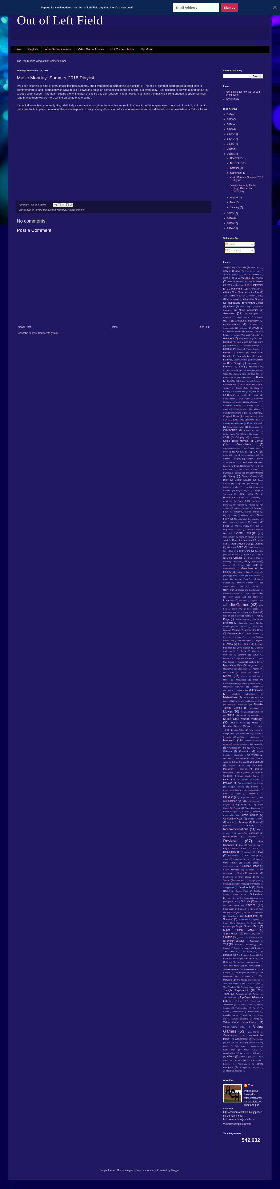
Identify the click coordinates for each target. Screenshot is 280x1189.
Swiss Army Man (252, 934)
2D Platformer (255, 285)
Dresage (255, 483)
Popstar (236, 808)
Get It (229, 547)
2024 (230, 124)
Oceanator (244, 751)
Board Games (229, 377)
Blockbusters (229, 370)
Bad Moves (242, 342)
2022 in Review (254, 278)
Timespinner (241, 994)
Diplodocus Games (232, 473)
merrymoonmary (146, 1170)
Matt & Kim (246, 676)
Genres (259, 543)
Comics (259, 440)
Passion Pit (229, 783)
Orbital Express (239, 762)
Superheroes (230, 933)
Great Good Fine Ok (253, 554)
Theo (251, 1085)
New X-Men (254, 730)
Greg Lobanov (252, 561)
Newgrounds (229, 733)
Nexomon (244, 733)
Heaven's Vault (241, 579)
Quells (251, 819)
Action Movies (233, 299)
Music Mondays (58, 209)
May (233, 202)
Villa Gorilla (253, 1032)
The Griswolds (249, 969)
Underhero (238, 1011)
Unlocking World (230, 1015)
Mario (256, 668)
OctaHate (238, 755)
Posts (230, 244)
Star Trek (259, 901)
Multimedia (258, 712)
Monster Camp (240, 701)
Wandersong (241, 1039)
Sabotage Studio (241, 859)
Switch (227, 937)
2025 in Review (235, 285)
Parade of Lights (250, 779)
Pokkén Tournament (251, 801)
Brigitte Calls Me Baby (247, 388)
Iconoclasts (229, 600)
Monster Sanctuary (237, 704)
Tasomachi (254, 941)
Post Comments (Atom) (45, 333)
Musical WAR (238, 723)
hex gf (243, 586)
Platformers (253, 794)
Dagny (237, 458)
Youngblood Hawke (249, 1067)
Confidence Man (252, 448)
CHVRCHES (230, 430)
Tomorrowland (229, 997)
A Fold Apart (254, 289)
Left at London (244, 640)
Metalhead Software (233, 687)
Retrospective (230, 836)
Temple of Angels (242, 948)
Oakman (227, 751)
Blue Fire (255, 374)
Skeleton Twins (239, 884)
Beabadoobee (244, 356)
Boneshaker (246, 377)
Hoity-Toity (228, 589)
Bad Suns (258, 342)
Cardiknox (258, 399)
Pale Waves (243, 772)
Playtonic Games (248, 797)
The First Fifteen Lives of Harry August (241, 966)
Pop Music (241, 804)
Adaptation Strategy (253, 299)
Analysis (229, 313)
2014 (230, 228)
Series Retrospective (248, 873)
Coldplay (240, 437)
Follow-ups (253, 522)
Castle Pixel (253, 405)
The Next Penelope (232, 983)
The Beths (249, 958)
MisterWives (230, 697)
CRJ (255, 451)
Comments (233, 250)
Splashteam (232, 898)
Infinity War (237, 609)
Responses (253, 833)
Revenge (252, 836)
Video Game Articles (91, 49)
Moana (246, 697)
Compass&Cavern (231, 448)
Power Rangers (230, 811)
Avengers (228, 338)
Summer (80, 209)
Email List (243, 497)
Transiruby (255, 1001)
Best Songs (234, 363)
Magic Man (253, 665)
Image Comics (256, 600)
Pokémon (231, 800)
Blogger (175, 1170)
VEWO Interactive (240, 1019)
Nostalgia (258, 744)
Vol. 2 (245, 1035)
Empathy (256, 497)
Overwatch (228, 772)
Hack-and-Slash (243, 572)
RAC (260, 818)
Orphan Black (236, 765)
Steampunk (228, 909)
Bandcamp (232, 345)
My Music (147, 49)
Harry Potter (254, 575)
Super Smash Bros (247, 926)
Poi (261, 797)
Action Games (256, 295)
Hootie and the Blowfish (249, 590)
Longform (242, 655)
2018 (230, 153)
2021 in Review (231, 278)
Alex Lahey (245, 306)
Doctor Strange (243, 480)
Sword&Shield (257, 937)
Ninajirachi (254, 737)
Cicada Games (251, 430)
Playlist (71, 209)
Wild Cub (240, 1046)
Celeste (256, 409)
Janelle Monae (242, 619)
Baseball (227, 349)
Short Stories (245, 877)
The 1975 (228, 951)
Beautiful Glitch (241, 360)
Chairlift (256, 412)
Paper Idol (229, 779)
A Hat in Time (230, 292)
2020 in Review (250, 274)
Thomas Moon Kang (250, 987)
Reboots (249, 825)
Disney (231, 476)
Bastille (227, 352)
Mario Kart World (250, 672)
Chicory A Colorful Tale (233, 423)
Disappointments (254, 472)
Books (259, 377)
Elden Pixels (246, 494)
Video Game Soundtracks (239, 1022)
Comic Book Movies (235, 440)
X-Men (230, 1056)
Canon (255, 395)
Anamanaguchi (251, 313)
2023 (230, 129)
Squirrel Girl (231, 901)
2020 (230, 144)
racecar (230, 822)
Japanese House (247, 623)
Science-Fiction (250, 866)
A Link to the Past (250, 292)
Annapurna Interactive (247, 320)
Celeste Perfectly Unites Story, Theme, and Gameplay (242, 188)
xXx (253, 1057)
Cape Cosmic (229, 399)
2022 (230, 134)
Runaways (233, 855)
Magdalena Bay (232, 665)
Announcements (231, 324)
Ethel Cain (228, 501)
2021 (230, 139)
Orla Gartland (256, 762)
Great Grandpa (234, 557)
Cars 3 (257, 402)
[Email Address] (196, 7)
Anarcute (227, 317)
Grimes (241, 565)
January (235, 207)
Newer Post (24, 327)
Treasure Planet (245, 1005)
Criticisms (241, 451)
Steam (250, 905)
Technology (251, 944)
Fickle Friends (252, 511)
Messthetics (254, 683)
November (236, 163)
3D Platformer (235, 288)
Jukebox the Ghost (253, 630)
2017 (230, 213)
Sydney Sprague (235, 940)
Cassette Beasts (232, 405)
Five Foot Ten (247, 515)
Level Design (244, 647)
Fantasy (236, 511)
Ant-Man (253, 324)
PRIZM (256, 811)
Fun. (239, 529)
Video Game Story (234, 1027)
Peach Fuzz (257, 783)
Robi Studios (254, 845)
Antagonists (228, 328)
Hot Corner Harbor (122, 49)
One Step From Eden (244, 758)
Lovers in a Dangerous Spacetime (238, 658)
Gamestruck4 (229, 537)
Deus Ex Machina (249, 469)
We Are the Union (235, 1042)
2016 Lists (255, 267)
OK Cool (227, 758)
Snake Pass (242, 891)
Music (46, 209)
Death (237, 466)
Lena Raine (244, 644)
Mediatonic (241, 680)
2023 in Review (235, 281)
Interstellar (228, 612)
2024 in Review (255, 281)
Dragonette (240, 483)
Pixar (238, 794)
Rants (256, 822)
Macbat (241, 662)
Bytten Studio (256, 391)
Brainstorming (229, 384)
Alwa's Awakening (248, 310)
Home (17, 49)
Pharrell (254, 787)
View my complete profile (237, 1123)
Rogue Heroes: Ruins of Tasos (240, 848)
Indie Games (237, 604)
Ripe (241, 845)
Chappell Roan (231, 416)
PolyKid (226, 804)
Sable (225, 859)
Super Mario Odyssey (249, 919)
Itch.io (248, 615)
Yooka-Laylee (243, 1064)
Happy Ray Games (235, 575)
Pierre (226, 794)
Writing (260, 1053)
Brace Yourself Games (250, 381)
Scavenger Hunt (230, 866)
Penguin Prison (236, 787)
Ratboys (227, 826)
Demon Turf (248, 466)
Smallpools (245, 887)
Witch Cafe (250, 1049)
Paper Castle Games (248, 776)
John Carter (257, 626)
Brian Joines (245, 384)
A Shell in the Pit (230, 296)
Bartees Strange (251, 345)
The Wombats (229, 987)
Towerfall (242, 1001)
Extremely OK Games (233, 505)
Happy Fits (258, 572)
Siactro (226, 880)
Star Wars (233, 905)
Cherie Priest (254, 420)
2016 (230, 218)
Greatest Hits (253, 558)
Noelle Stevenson (241, 744)
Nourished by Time (237, 747)
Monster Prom (256, 701)
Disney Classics (250, 476)
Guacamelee (229, 568)
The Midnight (246, 976)
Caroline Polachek (234, 402)
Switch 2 (243, 937)
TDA (225, 944)
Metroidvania (256, 690)
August (234, 197)
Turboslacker (241, 1008)
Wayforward (257, 1039)
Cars (248, 402)
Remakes (238, 833)
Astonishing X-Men (232, 331)
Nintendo (229, 740)
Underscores (253, 1011)
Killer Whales (253, 633)
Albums (231, 306)
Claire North (229, 434)
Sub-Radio (233, 916)
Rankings (243, 822)
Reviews (231, 841)
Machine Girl (254, 662)
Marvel (227, 676)
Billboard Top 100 (233, 366)
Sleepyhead (228, 887)
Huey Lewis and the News (243, 597)
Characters (248, 416)
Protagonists (228, 815)
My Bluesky (232, 98)
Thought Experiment (235, 990)
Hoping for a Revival (232, 593)
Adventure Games (254, 303)
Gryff (255, 565)
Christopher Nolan (235, 427)
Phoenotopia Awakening (249, 790)
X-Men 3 (243, 1057)
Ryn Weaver (252, 855)
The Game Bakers (231, 969)
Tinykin (256, 994)
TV (253, 1008)
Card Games (245, 399)
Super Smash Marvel (239, 930)
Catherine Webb (240, 409)
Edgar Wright (242, 490)
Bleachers (254, 366)
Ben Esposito (257, 360)
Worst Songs (246, 1053)
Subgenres (251, 915)
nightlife (240, 737)
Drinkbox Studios (231, 487)
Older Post (203, 327)
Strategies (235, 912)
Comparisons (243, 444)
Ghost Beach (254, 547)
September (236, 172)
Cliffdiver (244, 434)
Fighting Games (230, 515)
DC (234, 462)
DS (246, 487)
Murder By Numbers (249, 715)
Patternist (244, 783)
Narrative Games (232, 726)
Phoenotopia (229, 790)
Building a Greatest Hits (234, 391)
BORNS (231, 381)
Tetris (257, 948)
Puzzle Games (249, 815)
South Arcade (239, 894)
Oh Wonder (253, 755)
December (236, 158)
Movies (228, 711)
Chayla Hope (237, 419)
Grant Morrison (233, 554)
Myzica (255, 723)
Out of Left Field (60, 20)
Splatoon (245, 898)
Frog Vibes (228, 529)
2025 (230, 119)
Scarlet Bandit (251, 863)
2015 (230, 223)
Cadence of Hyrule (237, 395)
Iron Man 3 (254, 612)
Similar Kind (239, 880)
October (235, 168)
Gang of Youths (246, 537)
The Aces (246, 951)
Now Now (255, 748)
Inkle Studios (253, 609)
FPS (237, 526)
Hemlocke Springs (244, 583)
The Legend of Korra (245, 972)
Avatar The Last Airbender (247, 335)
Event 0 (242, 501)
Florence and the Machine (246, 519)
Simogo (252, 880)
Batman (240, 352)
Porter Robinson (252, 808)
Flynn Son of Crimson (233, 522)
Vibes (256, 1018)
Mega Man (241, 683)
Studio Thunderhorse (253, 912)
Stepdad (242, 909)
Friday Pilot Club (251, 526)
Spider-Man (256, 894)
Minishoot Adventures (244, 694)
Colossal (255, 437)
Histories (255, 586)
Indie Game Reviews (58, 49)
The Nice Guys (253, 983)
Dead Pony (247, 462)
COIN (226, 437)
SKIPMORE (254, 884)
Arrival (255, 328)
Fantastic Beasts (241, 508)
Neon (249, 726)
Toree (231, 1001)
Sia (257, 877)
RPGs (259, 851)
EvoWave (255, 501)
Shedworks (228, 877)
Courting (227, 452)
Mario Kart (228, 672)
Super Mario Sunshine (234, 923)
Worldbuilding (229, 1053)
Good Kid (259, 551)
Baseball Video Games (248, 349)
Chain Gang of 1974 (239, 413)
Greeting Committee (232, 561)
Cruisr (226, 455)
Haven (226, 579)
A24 (243, 296)
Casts (225, 409)
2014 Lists (241, 267)
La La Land (250, 637)
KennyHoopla (234, 633)
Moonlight (254, 708)
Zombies (227, 1071)
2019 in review (230, 275)
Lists (243, 651)
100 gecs (227, 267)
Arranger (243, 328)
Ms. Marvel (245, 712)
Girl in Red (228, 551)
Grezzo (226, 565)
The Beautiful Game (246, 955)
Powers (245, 811)
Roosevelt (246, 852)
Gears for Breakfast (242, 540)
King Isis (227, 637)
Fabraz (252, 505)
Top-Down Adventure (251, 997)
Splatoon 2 (258, 898)
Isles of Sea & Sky (232, 616)
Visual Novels (230, 1035)
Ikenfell (242, 600)
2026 (230, 114)
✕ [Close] (275, 7)
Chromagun (254, 427)
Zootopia (238, 1071)
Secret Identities (231, 870)
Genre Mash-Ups (240, 543)
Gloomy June (243, 551)
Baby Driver (244, 338)
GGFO (240, 547)
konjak (238, 637)
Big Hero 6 (253, 363)
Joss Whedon (233, 630)
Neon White (239, 730)
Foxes (226, 525)
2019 (230, 148)
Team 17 (238, 944)
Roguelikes (229, 851)
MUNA (230, 715)
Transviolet (228, 1005)
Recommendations (235, 829)
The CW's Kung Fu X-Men (248, 962)
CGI (225, 413)
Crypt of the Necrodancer (244, 455)
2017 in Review (231, 271)
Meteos (240, 690)
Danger (249, 459)
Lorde (256, 654)
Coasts (256, 434)
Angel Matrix (243, 317)
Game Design (245, 533)
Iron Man (240, 612)
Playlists (32, 49)
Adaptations (233, 302)
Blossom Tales (245, 370)
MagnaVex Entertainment (235, 669)
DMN (225, 480)
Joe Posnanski (241, 626)
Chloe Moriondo (255, 423)
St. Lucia (246, 901)
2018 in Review (34, 209)
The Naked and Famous (248, 980)
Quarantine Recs (233, 818)
